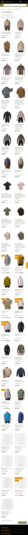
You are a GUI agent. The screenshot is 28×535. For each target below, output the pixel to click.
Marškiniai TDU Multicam (5, 312)
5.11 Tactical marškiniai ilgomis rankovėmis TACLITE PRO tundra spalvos (20, 245)
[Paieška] (15, 5)
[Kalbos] (21, 1)
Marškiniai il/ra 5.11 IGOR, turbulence (6, 268)
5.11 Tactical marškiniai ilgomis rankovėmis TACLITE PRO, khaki (6, 245)
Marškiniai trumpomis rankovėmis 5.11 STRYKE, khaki (20, 55)
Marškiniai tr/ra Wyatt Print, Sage (6, 469)
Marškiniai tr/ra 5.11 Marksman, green (19, 268)
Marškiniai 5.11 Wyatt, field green (5, 54)
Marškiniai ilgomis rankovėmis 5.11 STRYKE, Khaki (19, 126)
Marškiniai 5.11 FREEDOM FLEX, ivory (19, 313)
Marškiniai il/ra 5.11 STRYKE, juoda (6, 512)
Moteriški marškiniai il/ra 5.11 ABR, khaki (6, 33)
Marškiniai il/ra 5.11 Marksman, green (6, 290)
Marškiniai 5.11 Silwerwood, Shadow (20, 490)
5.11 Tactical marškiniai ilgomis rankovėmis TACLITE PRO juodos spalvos (20, 221)
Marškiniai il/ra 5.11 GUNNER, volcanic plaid (6, 172)
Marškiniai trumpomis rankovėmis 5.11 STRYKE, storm (6, 78)
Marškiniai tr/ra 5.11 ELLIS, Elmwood (19, 469)
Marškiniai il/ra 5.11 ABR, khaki (19, 171)
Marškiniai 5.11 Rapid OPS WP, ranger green (19, 359)
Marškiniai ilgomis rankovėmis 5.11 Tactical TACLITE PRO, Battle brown (19, 102)
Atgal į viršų (22, 522)
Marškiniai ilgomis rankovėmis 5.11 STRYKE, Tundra (19, 149)
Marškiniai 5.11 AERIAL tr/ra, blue (5, 425)
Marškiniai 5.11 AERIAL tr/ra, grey (5, 402)
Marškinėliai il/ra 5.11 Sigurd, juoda (6, 490)
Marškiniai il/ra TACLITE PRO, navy (19, 381)
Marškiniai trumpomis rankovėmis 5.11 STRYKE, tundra (20, 78)
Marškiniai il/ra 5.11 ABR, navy (6, 358)
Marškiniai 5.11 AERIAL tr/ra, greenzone (18, 403)
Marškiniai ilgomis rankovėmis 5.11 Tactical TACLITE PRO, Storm (5, 102)
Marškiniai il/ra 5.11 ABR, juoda (19, 335)
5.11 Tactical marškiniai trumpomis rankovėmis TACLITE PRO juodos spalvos (6, 195)
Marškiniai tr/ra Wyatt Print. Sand (20, 447)
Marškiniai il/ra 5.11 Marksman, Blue (19, 425)
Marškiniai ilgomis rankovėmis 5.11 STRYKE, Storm (5, 149)
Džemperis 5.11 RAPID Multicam (5, 381)
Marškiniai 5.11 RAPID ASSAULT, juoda (5, 126)
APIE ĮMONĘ (4, 528)
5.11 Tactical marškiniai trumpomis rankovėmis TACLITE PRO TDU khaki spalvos (20, 196)
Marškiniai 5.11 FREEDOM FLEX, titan (5, 336)
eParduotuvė (5, 530)
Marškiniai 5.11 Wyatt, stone (18, 33)
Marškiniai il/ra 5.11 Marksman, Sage (6, 447)
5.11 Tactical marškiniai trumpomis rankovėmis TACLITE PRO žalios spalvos (6, 221)
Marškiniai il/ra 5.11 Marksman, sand (19, 290)
